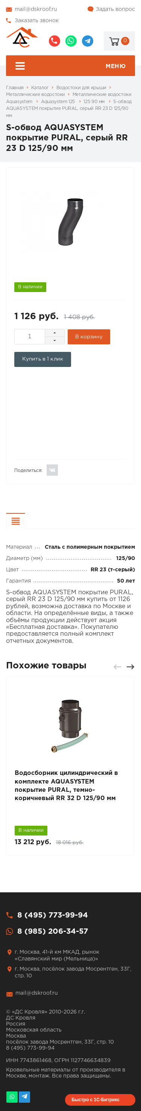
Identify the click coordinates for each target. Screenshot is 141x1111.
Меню (70, 67)
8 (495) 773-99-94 (54, 41)
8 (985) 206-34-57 (71, 41)
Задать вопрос (115, 9)
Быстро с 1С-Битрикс (95, 1099)
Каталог (40, 88)
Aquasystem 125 (58, 102)
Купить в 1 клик (42, 359)
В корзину (89, 337)
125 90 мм (94, 102)
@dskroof (87, 41)
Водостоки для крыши (81, 88)
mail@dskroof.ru (36, 9)
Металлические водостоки (35, 95)
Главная (14, 88)
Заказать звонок (37, 20)
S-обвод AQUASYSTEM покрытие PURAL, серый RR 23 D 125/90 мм (68, 109)
